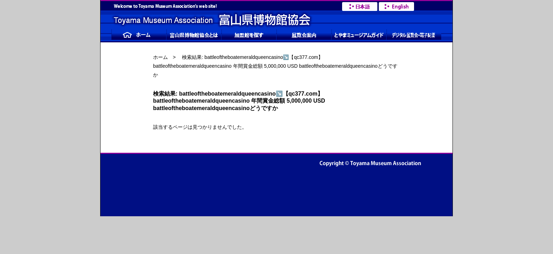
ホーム (160, 57)
